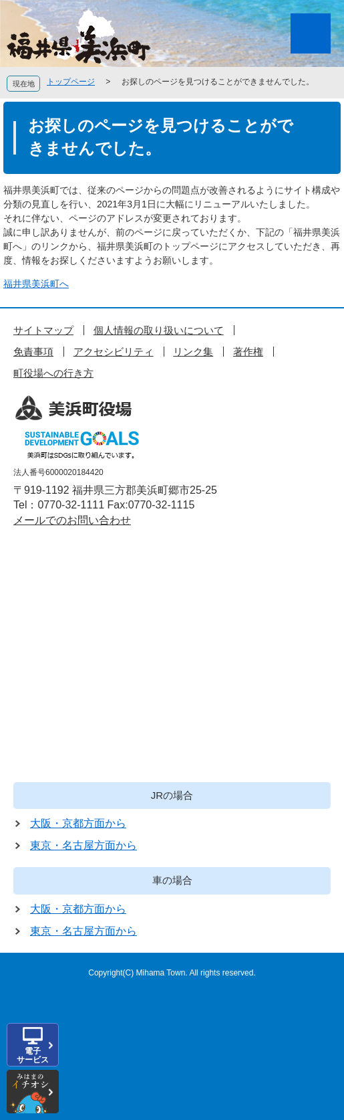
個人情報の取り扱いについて (159, 330)
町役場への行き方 (53, 373)
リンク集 (193, 351)
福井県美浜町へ (36, 283)
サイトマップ (43, 330)
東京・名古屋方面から (83, 845)
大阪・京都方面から (78, 823)
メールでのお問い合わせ (72, 520)
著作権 (248, 351)
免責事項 (33, 351)
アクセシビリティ (113, 351)
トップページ (71, 81)
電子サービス (33, 1055)
